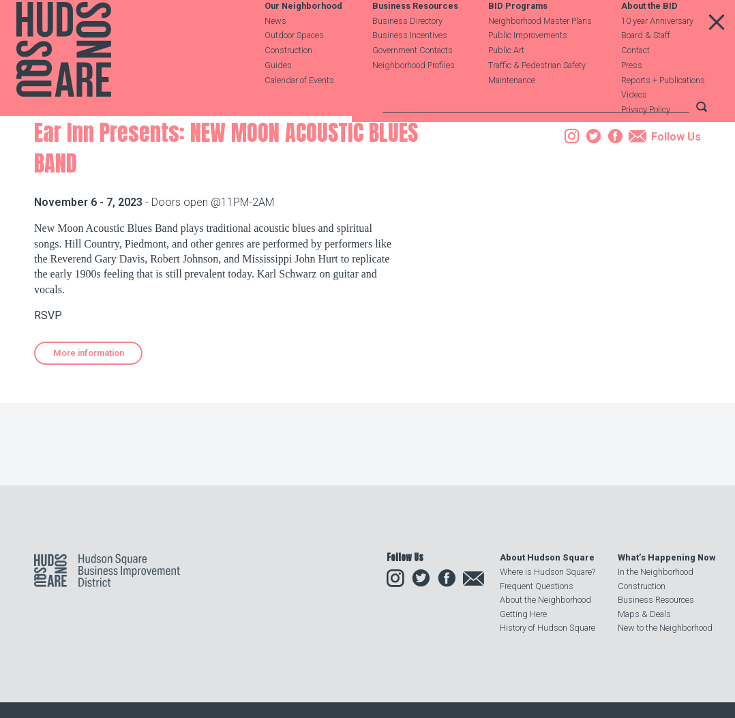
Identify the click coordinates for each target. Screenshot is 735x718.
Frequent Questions (536, 586)
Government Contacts (412, 83)
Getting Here (523, 614)
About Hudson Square (547, 557)
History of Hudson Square (547, 628)
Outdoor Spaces (294, 68)
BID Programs (518, 38)
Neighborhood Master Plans (540, 53)
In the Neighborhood (655, 572)
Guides (278, 97)
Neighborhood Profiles (413, 97)
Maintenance (511, 112)
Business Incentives (409, 68)
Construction (288, 83)
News (275, 53)
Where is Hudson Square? (547, 572)
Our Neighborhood (303, 38)
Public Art (506, 83)
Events (123, 193)
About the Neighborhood (545, 600)
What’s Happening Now (666, 557)
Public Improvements (527, 68)
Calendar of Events (299, 112)
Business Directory (407, 53)
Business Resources (415, 38)
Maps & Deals (644, 614)
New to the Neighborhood (665, 628)
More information (88, 439)
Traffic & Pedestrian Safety (537, 97)
